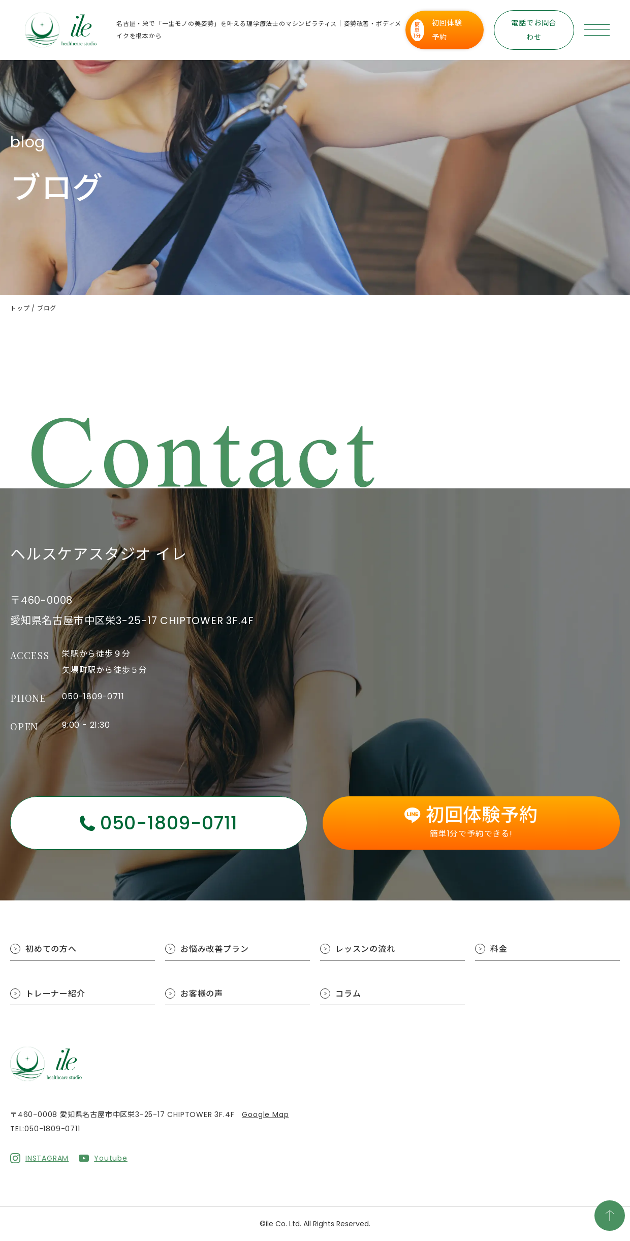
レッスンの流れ (365, 949)
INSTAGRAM (47, 1158)
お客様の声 (201, 994)
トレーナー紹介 (55, 994)
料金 (499, 949)
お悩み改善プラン (214, 949)
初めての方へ (51, 949)
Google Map (265, 1114)
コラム (348, 994)
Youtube (111, 1158)
